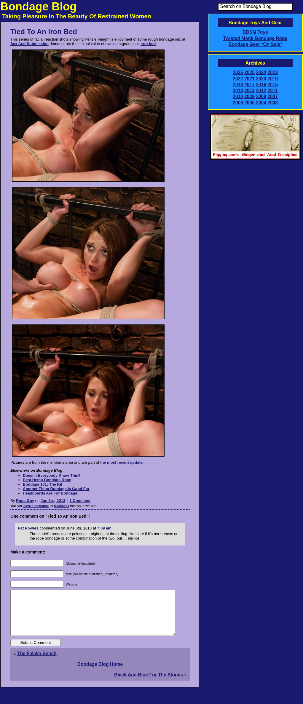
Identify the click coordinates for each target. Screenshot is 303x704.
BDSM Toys (255, 32)
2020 (261, 78)
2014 (238, 90)
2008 (261, 96)
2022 (238, 78)
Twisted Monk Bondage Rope (255, 38)
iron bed (148, 43)
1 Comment (80, 500)
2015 (272, 84)
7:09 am (104, 528)
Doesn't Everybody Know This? (52, 475)
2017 (249, 84)
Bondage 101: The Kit (42, 484)
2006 (238, 102)
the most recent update (121, 462)
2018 (238, 84)
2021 (249, 78)
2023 (272, 72)
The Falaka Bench (37, 662)
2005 (249, 102)
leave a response (36, 506)
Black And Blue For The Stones (148, 683)
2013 (249, 90)
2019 (272, 78)
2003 (272, 102)
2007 (272, 96)
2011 (272, 90)
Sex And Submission (29, 43)
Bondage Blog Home (100, 673)
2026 (238, 72)
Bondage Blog (38, 6)
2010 (238, 96)
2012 (261, 90)
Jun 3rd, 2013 (53, 500)
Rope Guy (25, 500)
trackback (61, 506)
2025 (249, 72)
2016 (261, 84)
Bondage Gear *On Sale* (255, 44)
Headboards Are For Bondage (50, 493)
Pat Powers (28, 528)
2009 (249, 96)
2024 (261, 72)
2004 (261, 102)
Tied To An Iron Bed (43, 32)
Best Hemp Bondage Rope (47, 480)
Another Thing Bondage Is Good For (56, 489)
